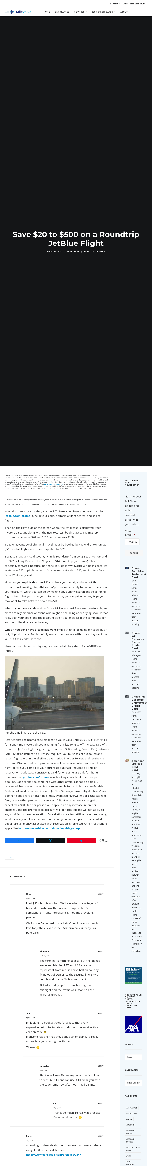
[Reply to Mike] (101, 774)
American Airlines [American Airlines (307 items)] (130, 1012)
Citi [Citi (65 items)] (136, 1079)
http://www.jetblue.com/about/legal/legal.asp (49, 709)
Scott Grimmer (96, 192)
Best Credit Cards (103, 12)
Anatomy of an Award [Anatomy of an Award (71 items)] (133, 1029)
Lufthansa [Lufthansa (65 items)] (131, 1164)
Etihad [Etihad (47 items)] (129, 1110)
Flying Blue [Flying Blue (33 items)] (131, 1115)
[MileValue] (18, 12)
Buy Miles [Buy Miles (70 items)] (130, 1067)
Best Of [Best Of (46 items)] (129, 1056)
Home (47, 12)
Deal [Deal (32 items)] (128, 1098)
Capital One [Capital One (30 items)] (131, 1073)
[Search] (145, 13)
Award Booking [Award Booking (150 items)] (130, 1043)
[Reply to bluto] (101, 1016)
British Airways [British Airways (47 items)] (133, 1062)
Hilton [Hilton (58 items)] (129, 1152)
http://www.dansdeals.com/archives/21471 (54, 1035)
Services (80, 12)
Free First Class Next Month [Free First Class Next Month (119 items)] (131, 1124)
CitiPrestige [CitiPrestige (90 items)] (131, 1084)
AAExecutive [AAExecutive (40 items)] (131, 994)
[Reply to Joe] (101, 893)
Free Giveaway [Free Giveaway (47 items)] (132, 1132)
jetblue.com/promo (17, 396)
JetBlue (74, 192)
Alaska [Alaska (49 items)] (129, 999)
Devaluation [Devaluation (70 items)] (132, 1104)
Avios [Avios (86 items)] (128, 1036)
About (125, 12)
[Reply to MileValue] (101, 831)
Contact (115, 4)
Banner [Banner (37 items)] (129, 1050)
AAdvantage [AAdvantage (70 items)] (131, 988)
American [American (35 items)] (130, 1005)
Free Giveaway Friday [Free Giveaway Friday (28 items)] (132, 1139)
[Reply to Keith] (101, 1095)
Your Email (130, 413)
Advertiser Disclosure (135, 4)
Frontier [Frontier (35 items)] (130, 1147)
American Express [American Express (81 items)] (130, 1020)
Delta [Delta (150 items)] (136, 1098)
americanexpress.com (53, 364)
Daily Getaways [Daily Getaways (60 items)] (130, 1091)
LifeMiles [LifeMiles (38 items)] (130, 1158)
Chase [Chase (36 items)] (128, 1079)
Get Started (62, 12)
